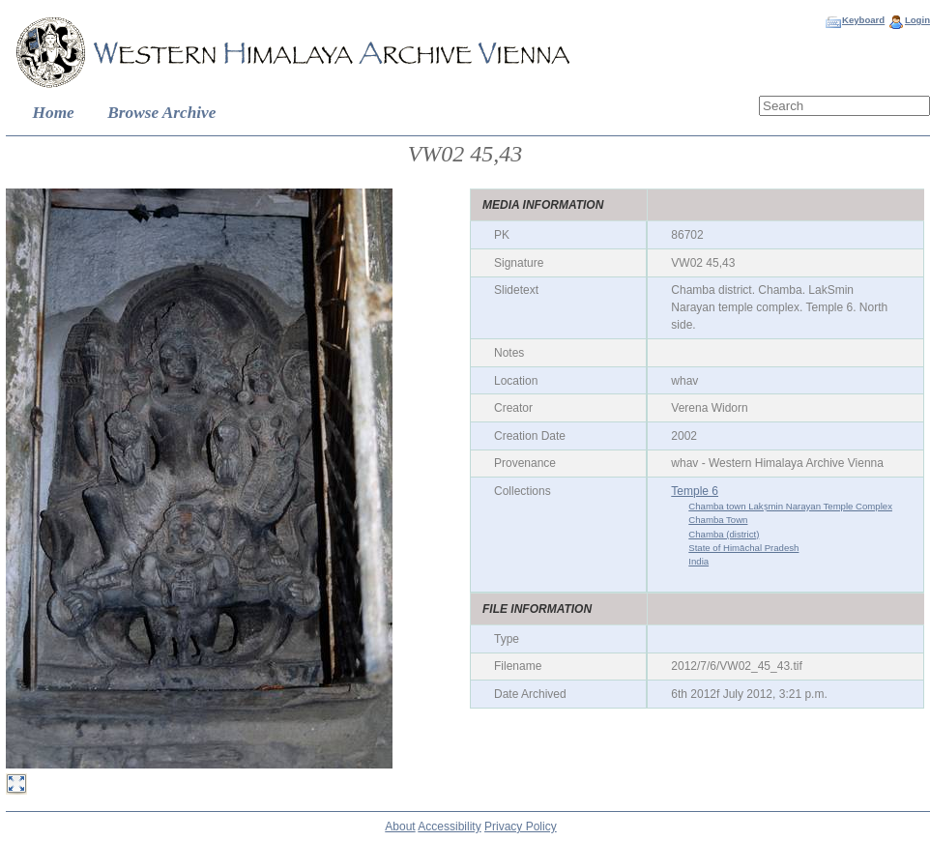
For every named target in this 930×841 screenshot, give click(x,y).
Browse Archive (161, 112)
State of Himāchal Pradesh (743, 547)
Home (53, 112)
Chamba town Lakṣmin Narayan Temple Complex (790, 506)
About (400, 826)
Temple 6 (694, 491)
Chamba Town (717, 519)
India (698, 561)
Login (917, 19)
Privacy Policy (520, 826)
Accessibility (449, 826)
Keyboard (863, 19)
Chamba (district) (723, 534)
